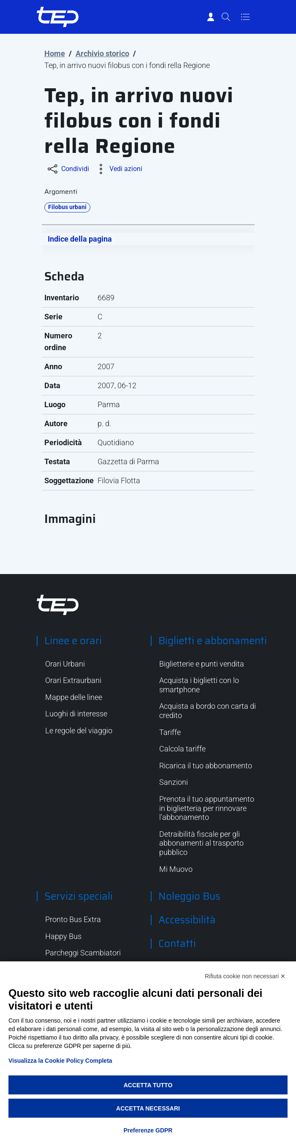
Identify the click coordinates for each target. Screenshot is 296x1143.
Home (54, 53)
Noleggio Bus (189, 896)
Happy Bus (63, 936)
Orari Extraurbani (73, 680)
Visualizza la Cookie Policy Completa (60, 1060)
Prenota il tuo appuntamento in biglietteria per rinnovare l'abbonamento (206, 808)
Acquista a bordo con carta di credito (207, 711)
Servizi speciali (78, 896)
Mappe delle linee (73, 697)
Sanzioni (173, 782)
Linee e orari (73, 641)
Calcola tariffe (182, 748)
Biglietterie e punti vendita (201, 663)
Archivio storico (102, 53)
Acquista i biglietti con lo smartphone (199, 685)
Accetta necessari (148, 1108)
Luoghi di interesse (76, 713)
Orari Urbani (65, 663)
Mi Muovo (176, 869)
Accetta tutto (148, 1085)
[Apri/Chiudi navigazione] (245, 16)
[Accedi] (211, 17)
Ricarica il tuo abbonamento (205, 765)
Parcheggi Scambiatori (83, 952)
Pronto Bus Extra (73, 919)
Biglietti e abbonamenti (212, 641)
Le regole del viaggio (78, 730)
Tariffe (170, 732)
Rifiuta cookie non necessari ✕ (245, 976)
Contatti (177, 944)
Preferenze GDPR (148, 1130)
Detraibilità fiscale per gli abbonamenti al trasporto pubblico (201, 843)
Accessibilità (187, 920)
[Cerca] (226, 17)
